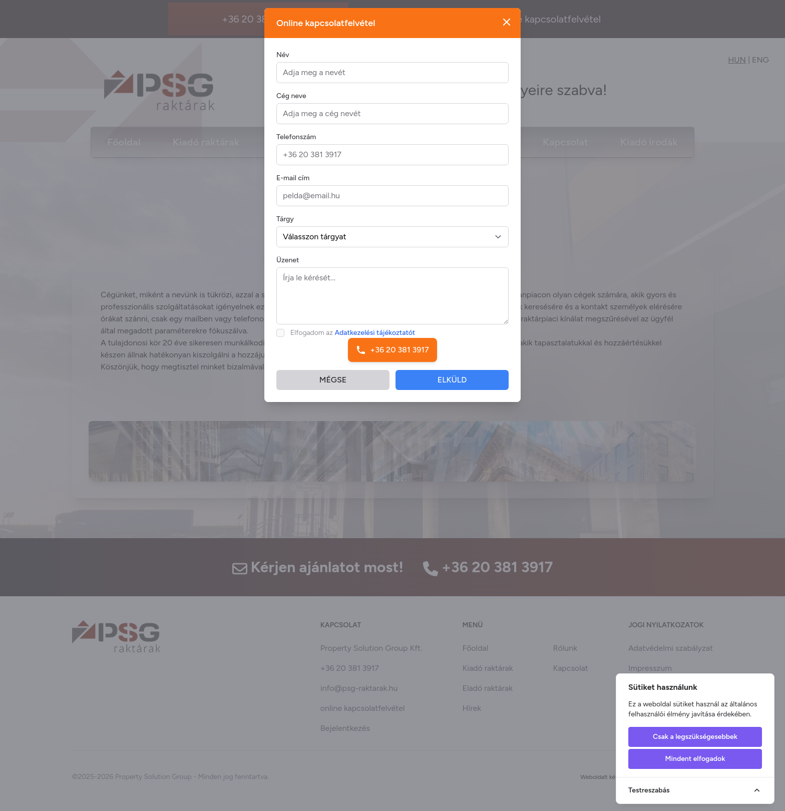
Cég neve (291, 104)
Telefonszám (296, 145)
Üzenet (287, 268)
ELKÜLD (452, 387)
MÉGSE (332, 387)
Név (282, 63)
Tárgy (285, 227)
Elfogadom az (352, 340)
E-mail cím (292, 186)
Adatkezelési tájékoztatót (375, 340)
